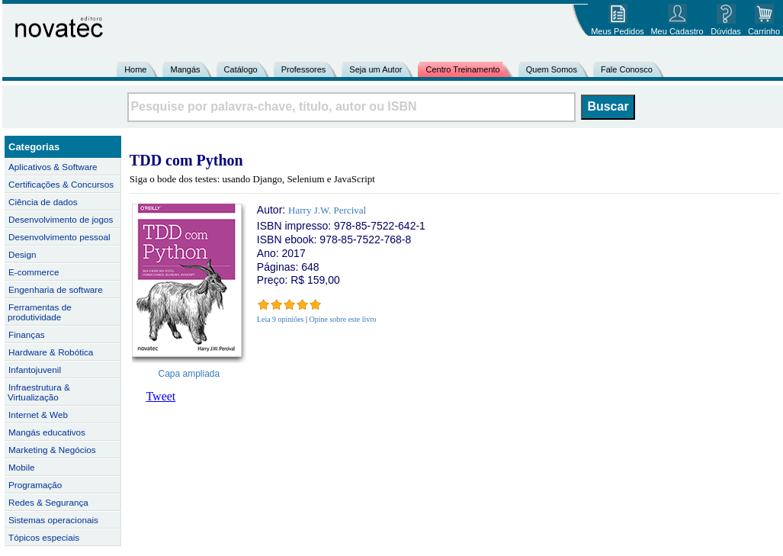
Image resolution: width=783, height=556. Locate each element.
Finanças (26, 334)
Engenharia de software (55, 289)
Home (135, 69)
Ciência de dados (43, 202)
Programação (35, 485)
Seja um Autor (375, 69)
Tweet (160, 396)
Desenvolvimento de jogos (60, 219)
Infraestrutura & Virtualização (39, 392)
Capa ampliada (189, 373)
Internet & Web (38, 414)
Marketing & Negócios (52, 450)
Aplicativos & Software (53, 167)
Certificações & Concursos (61, 184)
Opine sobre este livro (343, 319)
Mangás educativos (46, 432)
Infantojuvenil (34, 369)
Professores (303, 69)
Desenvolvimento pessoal (59, 237)
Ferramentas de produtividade (40, 312)
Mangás (185, 69)
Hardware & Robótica (50, 352)
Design (22, 254)
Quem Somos (551, 69)
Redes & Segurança (48, 502)
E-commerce (33, 272)
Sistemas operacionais (53, 520)
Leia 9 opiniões (280, 319)
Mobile (21, 467)
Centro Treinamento (462, 69)
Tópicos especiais (43, 537)
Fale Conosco (627, 69)
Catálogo (241, 69)
